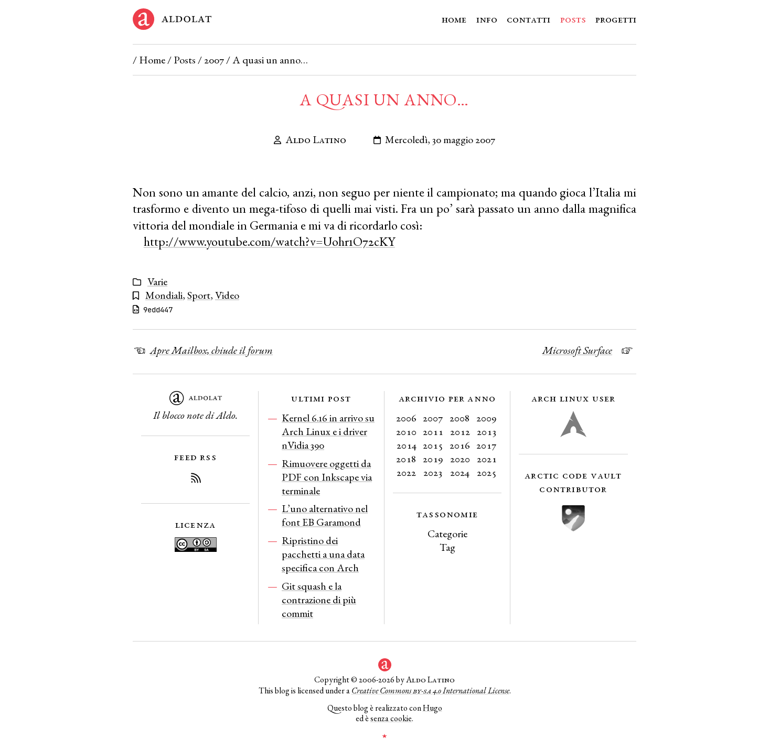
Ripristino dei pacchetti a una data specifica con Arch (323, 554)
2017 (486, 445)
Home (454, 19)
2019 (433, 458)
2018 (406, 458)
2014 (406, 445)
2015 (433, 445)
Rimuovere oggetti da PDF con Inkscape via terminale (327, 476)
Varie (157, 281)
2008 (460, 418)
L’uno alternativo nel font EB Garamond (325, 515)
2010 (406, 431)
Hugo (432, 707)
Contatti (528, 19)
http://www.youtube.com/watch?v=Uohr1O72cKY (269, 241)
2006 (406, 418)
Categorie (447, 533)
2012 (460, 431)
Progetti (615, 19)
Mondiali (164, 295)
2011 (433, 431)
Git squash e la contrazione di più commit (319, 599)
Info (486, 19)
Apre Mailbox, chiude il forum (211, 350)
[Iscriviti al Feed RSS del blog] (195, 480)
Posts (573, 19)
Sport (198, 295)
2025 (487, 472)
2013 (487, 431)
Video (227, 295)
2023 (433, 472)
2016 (460, 445)
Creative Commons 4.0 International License (430, 690)
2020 (460, 458)
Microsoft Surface (577, 350)
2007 (214, 60)
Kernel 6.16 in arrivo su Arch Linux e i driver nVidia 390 (328, 431)
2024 (459, 472)
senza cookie (391, 718)
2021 (487, 458)
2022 (406, 472)
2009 (486, 418)
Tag (447, 547)
